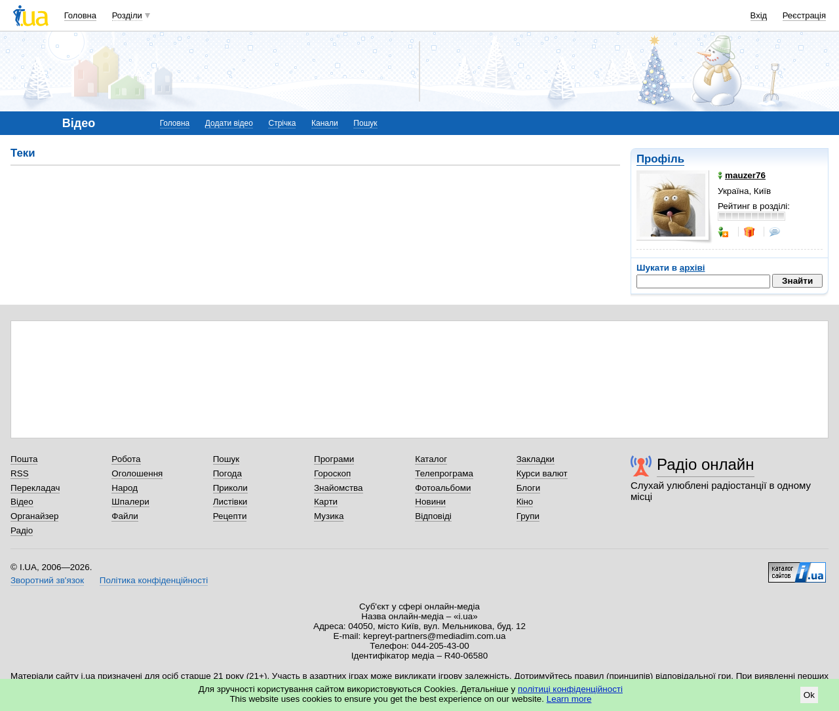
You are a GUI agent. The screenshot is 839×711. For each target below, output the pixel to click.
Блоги (529, 488)
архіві (692, 268)
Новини (430, 502)
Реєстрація (804, 15)
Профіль (660, 159)
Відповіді (433, 516)
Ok (809, 695)
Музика (328, 516)
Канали (324, 123)
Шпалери (130, 502)
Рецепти (230, 516)
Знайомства (338, 488)
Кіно (525, 502)
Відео (21, 502)
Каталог (431, 459)
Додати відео (229, 123)
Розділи (127, 15)
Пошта (23, 459)
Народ (124, 488)
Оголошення (137, 473)
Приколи (230, 488)
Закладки (536, 459)
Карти (326, 502)
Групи (528, 516)
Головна (80, 15)
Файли (124, 516)
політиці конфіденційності (570, 689)
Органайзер (34, 516)
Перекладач (35, 488)
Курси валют (542, 473)
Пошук (365, 123)
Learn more (569, 699)
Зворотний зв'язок (47, 580)
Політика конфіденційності (154, 580)
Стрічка (282, 123)
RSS (19, 473)
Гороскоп (332, 473)
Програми (334, 459)
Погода (227, 473)
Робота (125, 459)
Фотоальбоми (443, 488)
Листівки (230, 502)
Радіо (21, 530)
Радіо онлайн (705, 464)
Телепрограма (444, 473)
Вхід (759, 15)
